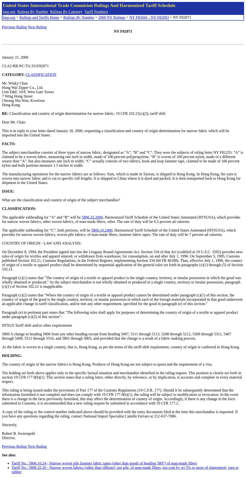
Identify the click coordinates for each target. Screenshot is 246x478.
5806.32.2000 (92, 217)
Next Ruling (37, 27)
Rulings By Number (32, 12)
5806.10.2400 (101, 230)
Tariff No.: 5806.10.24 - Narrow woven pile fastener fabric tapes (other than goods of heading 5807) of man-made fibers (104, 463)
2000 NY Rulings (111, 17)
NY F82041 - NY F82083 (149, 17)
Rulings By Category (66, 12)
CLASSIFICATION (41, 75)
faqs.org (9, 12)
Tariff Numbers (96, 12)
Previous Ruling (14, 27)
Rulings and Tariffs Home (39, 17)
